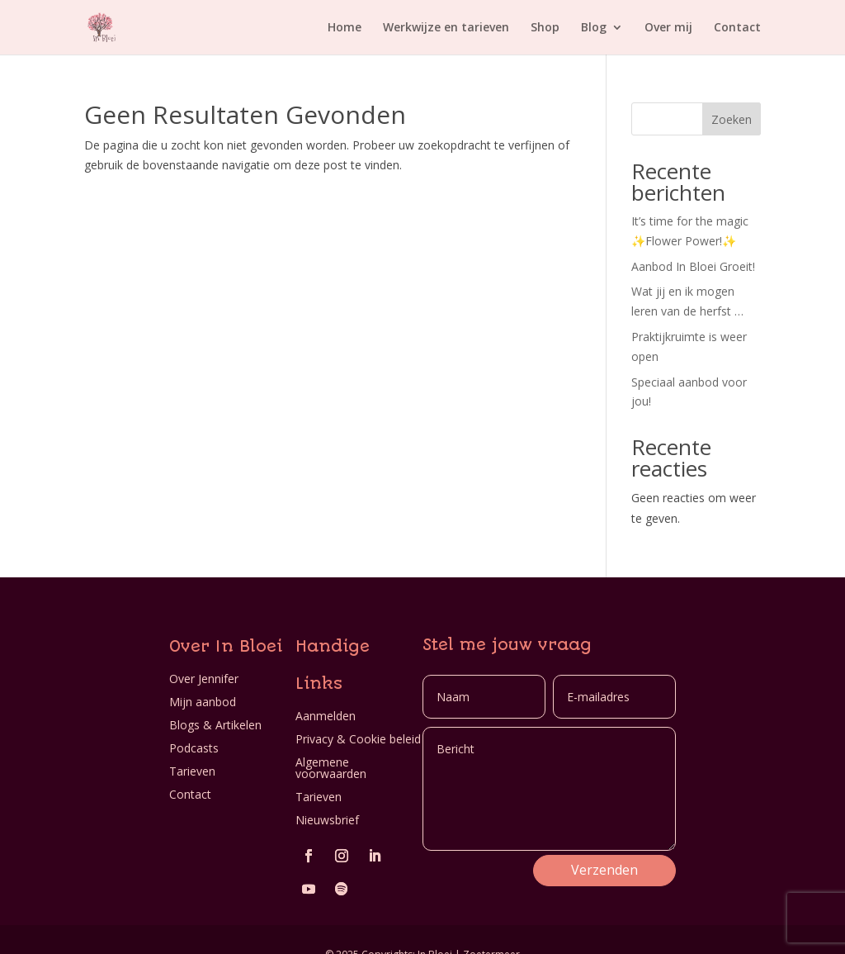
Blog (594, 27)
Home (344, 27)
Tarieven (192, 771)
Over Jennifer (203, 678)
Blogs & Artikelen (215, 725)
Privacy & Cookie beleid (358, 739)
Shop (545, 27)
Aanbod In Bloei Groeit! (693, 266)
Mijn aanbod (202, 702)
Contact (737, 27)
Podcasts (194, 748)
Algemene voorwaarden (330, 767)
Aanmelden (325, 716)
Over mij (668, 27)
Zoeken (731, 119)
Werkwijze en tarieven (446, 27)
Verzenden (604, 870)
